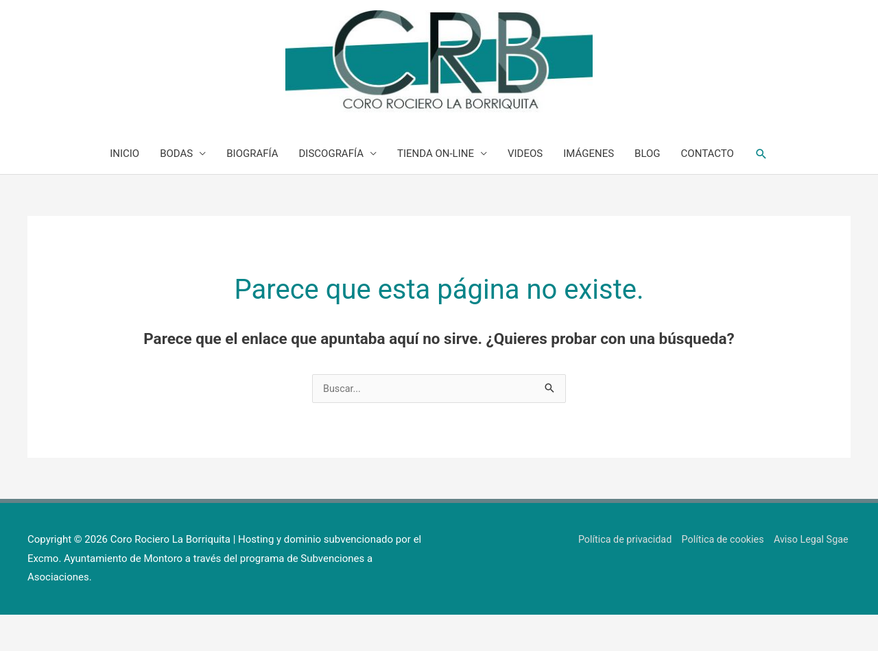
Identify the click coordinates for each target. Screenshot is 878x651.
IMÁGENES (588, 188)
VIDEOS (525, 188)
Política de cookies (719, 575)
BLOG (647, 188)
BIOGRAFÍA (252, 188)
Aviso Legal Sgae (811, 575)
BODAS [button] (176, 188)
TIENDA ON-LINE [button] (435, 188)
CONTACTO (707, 188)
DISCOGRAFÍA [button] (331, 188)
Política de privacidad (617, 575)
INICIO (124, 188)
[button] (761, 188)
